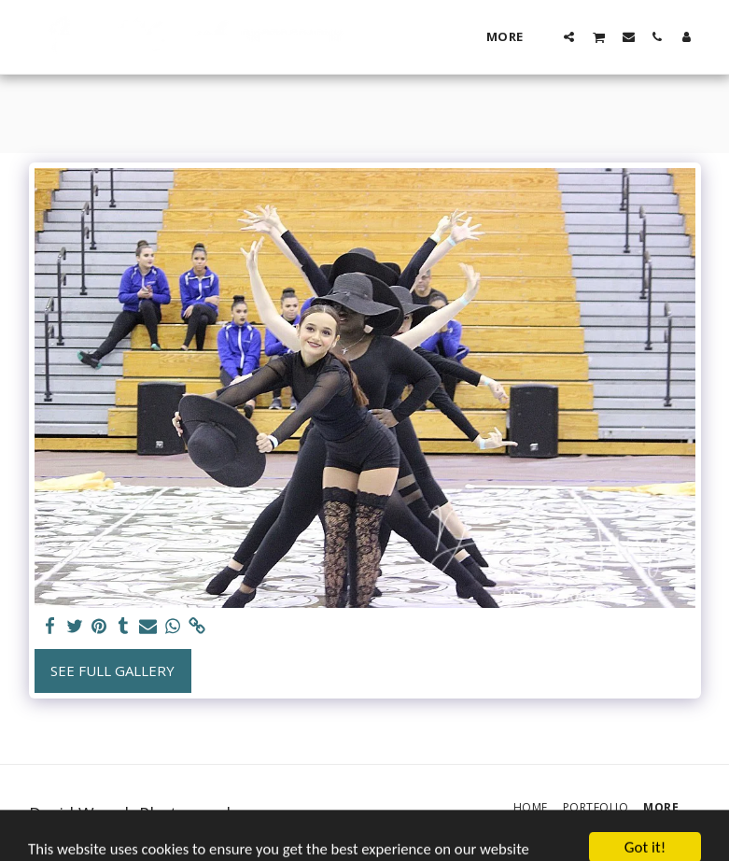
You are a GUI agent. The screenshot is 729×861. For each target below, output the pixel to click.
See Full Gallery (112, 670)
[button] (568, 36)
